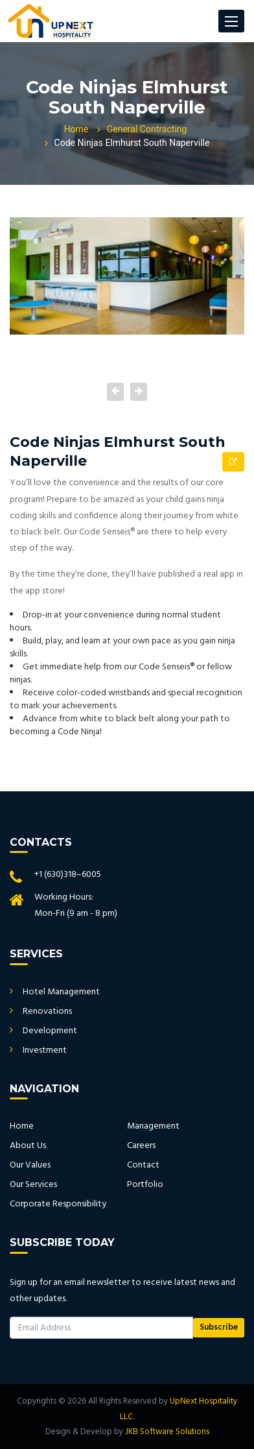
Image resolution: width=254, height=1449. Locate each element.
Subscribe (219, 1327)
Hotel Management (61, 992)
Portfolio (145, 1184)
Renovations (47, 1011)
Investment (45, 1050)
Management (153, 1126)
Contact (143, 1165)
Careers (141, 1145)
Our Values (30, 1165)
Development (50, 1031)
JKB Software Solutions (167, 1432)
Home (76, 129)
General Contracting (147, 129)
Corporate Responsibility (58, 1204)
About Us (28, 1145)
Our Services (33, 1184)
